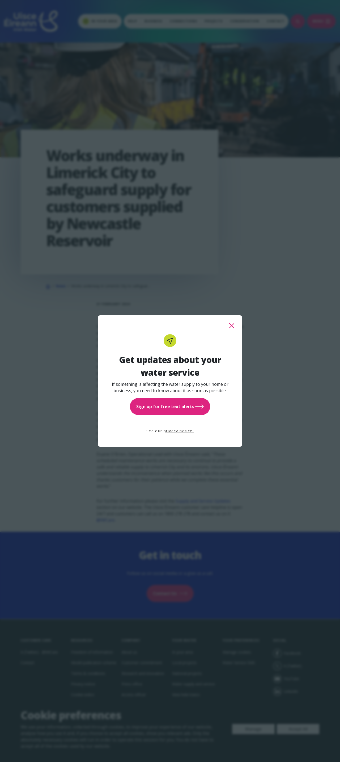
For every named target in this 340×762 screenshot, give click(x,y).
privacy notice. (179, 430)
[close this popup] (231, 325)
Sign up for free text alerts (170, 406)
